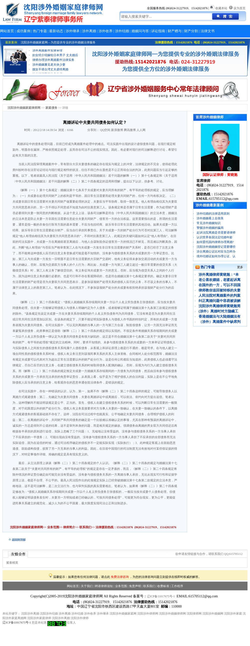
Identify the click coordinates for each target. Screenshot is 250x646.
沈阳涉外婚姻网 (212, 613)
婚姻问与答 (140, 31)
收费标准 (163, 586)
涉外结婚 (122, 31)
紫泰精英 (12, 562)
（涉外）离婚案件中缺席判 (220, 322)
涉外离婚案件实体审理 (47, 54)
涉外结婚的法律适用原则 (213, 213)
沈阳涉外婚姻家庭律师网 (26, 527)
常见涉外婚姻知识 (209, 223)
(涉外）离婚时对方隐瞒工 (218, 311)
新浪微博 (117, 130)
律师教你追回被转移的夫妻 (220, 290)
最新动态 (56, 31)
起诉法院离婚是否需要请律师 (216, 232)
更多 (240, 267)
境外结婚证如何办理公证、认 (216, 256)
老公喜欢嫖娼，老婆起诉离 (220, 280)
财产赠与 (175, 31)
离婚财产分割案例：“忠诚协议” (53, 49)
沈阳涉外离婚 (30, 613)
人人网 (140, 130)
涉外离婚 (89, 31)
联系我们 (85, 527)
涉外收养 (106, 31)
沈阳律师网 (194, 613)
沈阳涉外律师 (80, 618)
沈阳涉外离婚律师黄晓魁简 (220, 306)
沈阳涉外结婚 (49, 613)
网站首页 (7, 31)
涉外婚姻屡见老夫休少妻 (48, 68)
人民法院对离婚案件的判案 (220, 295)
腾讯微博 (130, 130)
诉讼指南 (158, 31)
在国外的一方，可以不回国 (220, 285)
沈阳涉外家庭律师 (39, 618)
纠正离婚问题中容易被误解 (220, 301)
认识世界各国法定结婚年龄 (215, 237)
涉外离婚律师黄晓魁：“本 (219, 274)
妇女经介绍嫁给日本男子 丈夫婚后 (55, 59)
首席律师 (203, 181)
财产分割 (191, 31)
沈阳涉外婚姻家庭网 (123, 613)
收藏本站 (221, 8)
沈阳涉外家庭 (233, 613)
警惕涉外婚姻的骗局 (210, 228)
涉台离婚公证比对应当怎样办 (216, 251)
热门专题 (40, 31)
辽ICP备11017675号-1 (161, 596)
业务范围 (53, 527)
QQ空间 (105, 130)
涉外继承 (73, 31)
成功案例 (23, 31)
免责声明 (135, 586)
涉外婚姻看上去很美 (210, 218)
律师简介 (69, 527)
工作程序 (177, 586)
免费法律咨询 (120, 577)
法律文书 (208, 31)
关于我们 (87, 586)
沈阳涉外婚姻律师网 (172, 613)
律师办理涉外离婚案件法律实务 (53, 64)
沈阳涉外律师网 (147, 613)
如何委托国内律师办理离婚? (215, 242)
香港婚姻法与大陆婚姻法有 (220, 316)
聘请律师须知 (104, 586)
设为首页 (240, 8)
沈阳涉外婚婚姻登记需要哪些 (216, 247)
